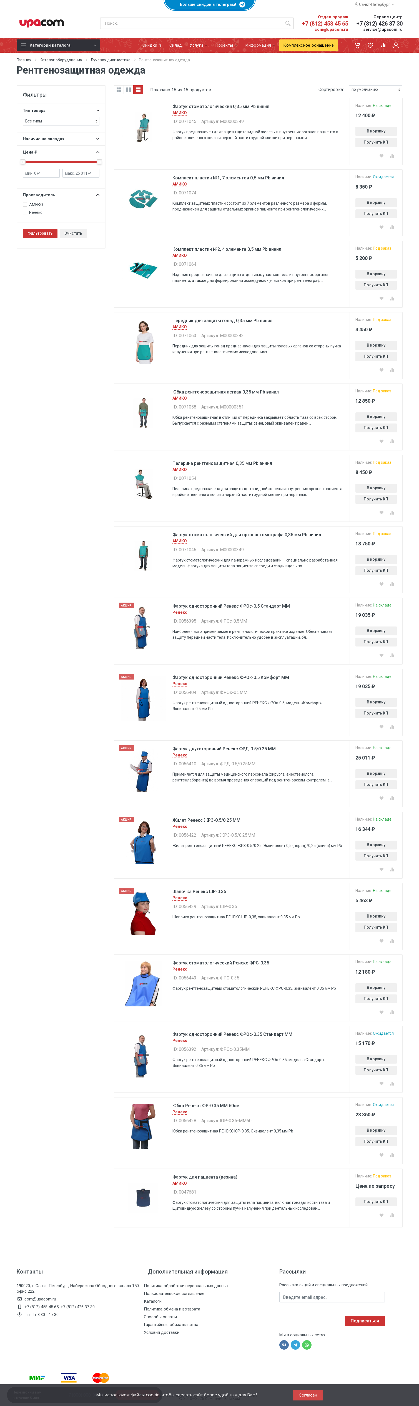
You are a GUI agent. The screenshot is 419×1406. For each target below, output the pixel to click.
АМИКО (179, 113)
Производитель (61, 194)
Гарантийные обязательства (171, 1324)
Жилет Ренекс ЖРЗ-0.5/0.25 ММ (206, 820)
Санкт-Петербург (374, 4)
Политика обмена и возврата (172, 1309)
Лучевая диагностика (111, 60)
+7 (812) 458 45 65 (325, 23)
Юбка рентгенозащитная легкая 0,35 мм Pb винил (225, 392)
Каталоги (153, 1301)
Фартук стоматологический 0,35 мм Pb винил (220, 106)
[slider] (23, 161)
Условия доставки (161, 1332)
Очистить (73, 233)
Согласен (308, 1395)
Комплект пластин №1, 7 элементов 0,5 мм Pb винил (228, 178)
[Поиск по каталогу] (191, 23)
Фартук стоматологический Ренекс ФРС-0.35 (220, 963)
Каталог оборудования (61, 60)
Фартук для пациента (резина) (204, 1177)
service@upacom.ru (383, 29)
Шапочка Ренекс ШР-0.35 (199, 891)
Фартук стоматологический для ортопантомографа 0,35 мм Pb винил (246, 534)
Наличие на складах (61, 138)
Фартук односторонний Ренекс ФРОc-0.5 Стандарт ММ (231, 606)
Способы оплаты (160, 1316)
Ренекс (179, 612)
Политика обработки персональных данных (186, 1285)
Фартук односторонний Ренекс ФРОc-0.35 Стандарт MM (232, 1034)
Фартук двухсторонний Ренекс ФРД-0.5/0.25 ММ (224, 748)
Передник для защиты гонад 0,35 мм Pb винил (222, 320)
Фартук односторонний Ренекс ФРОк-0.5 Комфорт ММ (230, 677)
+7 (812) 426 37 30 (380, 23)
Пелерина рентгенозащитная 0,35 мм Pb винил (222, 463)
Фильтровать (40, 233)
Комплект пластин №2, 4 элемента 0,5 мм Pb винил (226, 249)
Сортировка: (331, 89)
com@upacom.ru (331, 29)
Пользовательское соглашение (174, 1293)
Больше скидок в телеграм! (209, 4)
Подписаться (365, 1321)
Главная (24, 60)
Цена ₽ (61, 152)
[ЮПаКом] (41, 23)
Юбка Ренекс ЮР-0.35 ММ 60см (206, 1105)
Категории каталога (58, 45)
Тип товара (61, 110)
